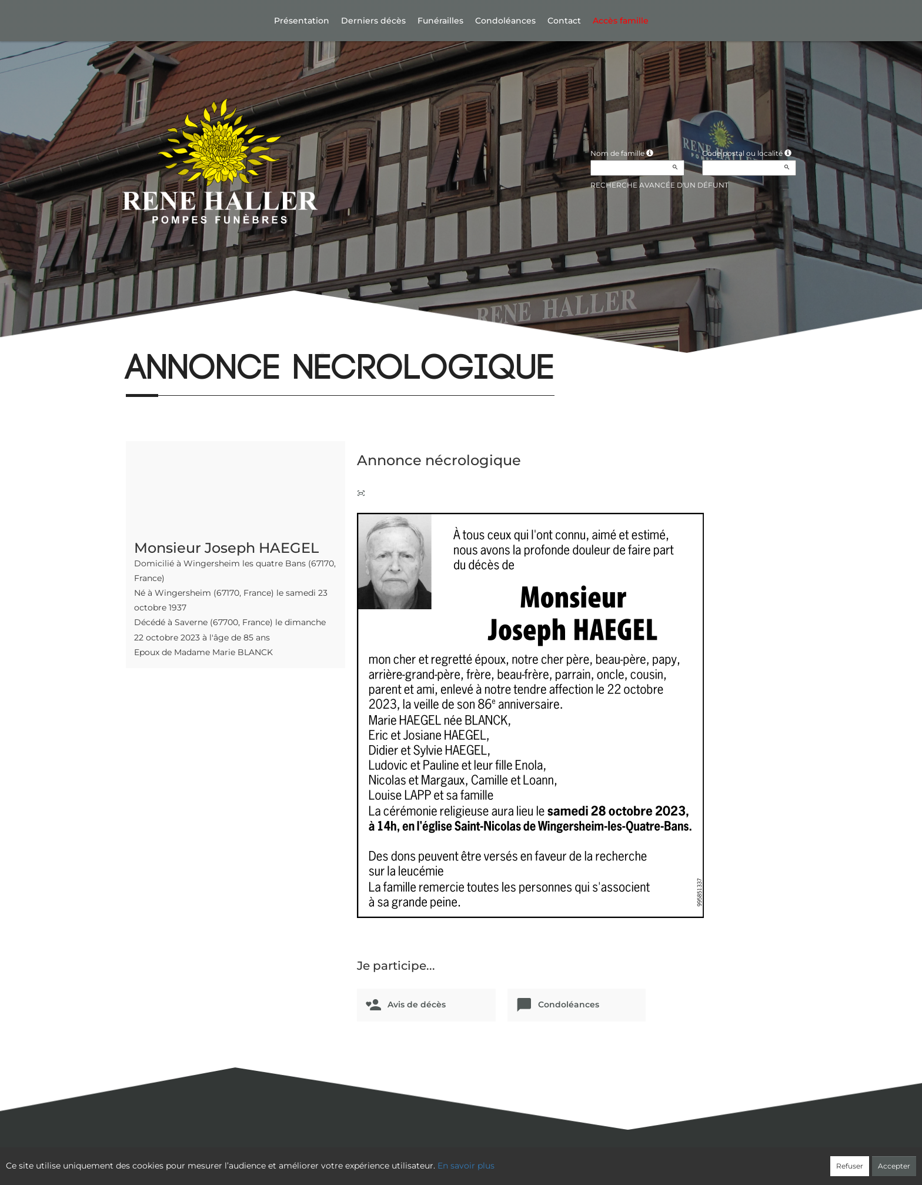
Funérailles (440, 20)
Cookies (509, 1159)
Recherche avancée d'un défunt (659, 185)
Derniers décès (373, 20)
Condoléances (505, 20)
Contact (564, 20)
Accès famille (621, 20)
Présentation (301, 20)
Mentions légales (568, 1159)
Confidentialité (455, 1159)
